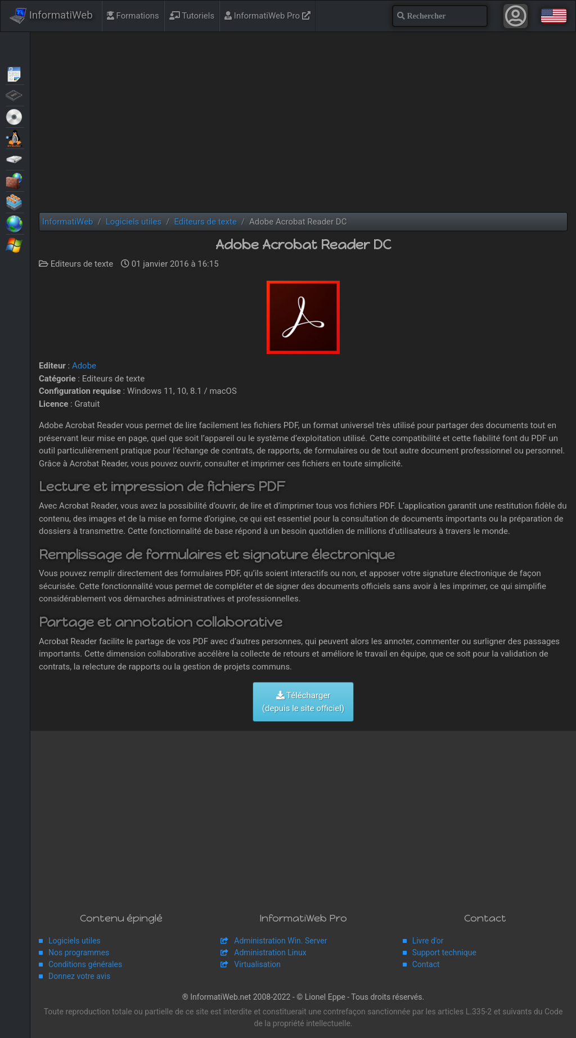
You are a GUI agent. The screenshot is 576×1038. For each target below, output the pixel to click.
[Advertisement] (303, 122)
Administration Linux (270, 952)
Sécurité (15, 180)
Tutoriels (191, 16)
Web (15, 223)
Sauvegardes (15, 159)
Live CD (15, 116)
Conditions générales (85, 964)
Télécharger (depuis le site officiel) (303, 701)
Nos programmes (78, 952)
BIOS (15, 95)
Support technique (444, 952)
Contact (426, 964)
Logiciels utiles (74, 940)
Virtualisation (15, 201)
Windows (15, 244)
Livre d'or (428, 940)
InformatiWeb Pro (267, 16)
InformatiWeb (51, 15)
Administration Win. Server (280, 940)
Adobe (84, 366)
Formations (133, 16)
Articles (15, 73)
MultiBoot (15, 137)
